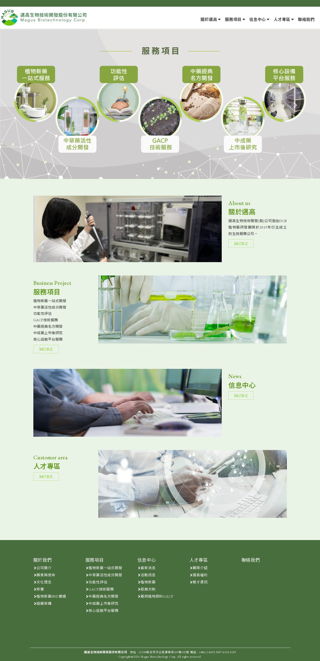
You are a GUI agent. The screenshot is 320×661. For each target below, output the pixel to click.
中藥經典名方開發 (103, 596)
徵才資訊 (200, 582)
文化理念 (43, 582)
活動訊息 (148, 575)
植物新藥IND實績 (51, 596)
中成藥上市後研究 (103, 603)
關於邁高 (209, 19)
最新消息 (148, 568)
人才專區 (282, 19)
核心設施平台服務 (103, 610)
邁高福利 (200, 575)
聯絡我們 (306, 19)
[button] (24, 104)
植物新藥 (148, 582)
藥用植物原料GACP (157, 596)
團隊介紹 (200, 568)
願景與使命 (45, 575)
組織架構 (43, 603)
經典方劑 (148, 589)
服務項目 (233, 19)
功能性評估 (98, 582)
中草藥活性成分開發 (105, 575)
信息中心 (257, 19)
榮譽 (40, 589)
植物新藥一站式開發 (105, 568)
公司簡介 (43, 568)
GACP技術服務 (101, 589)
